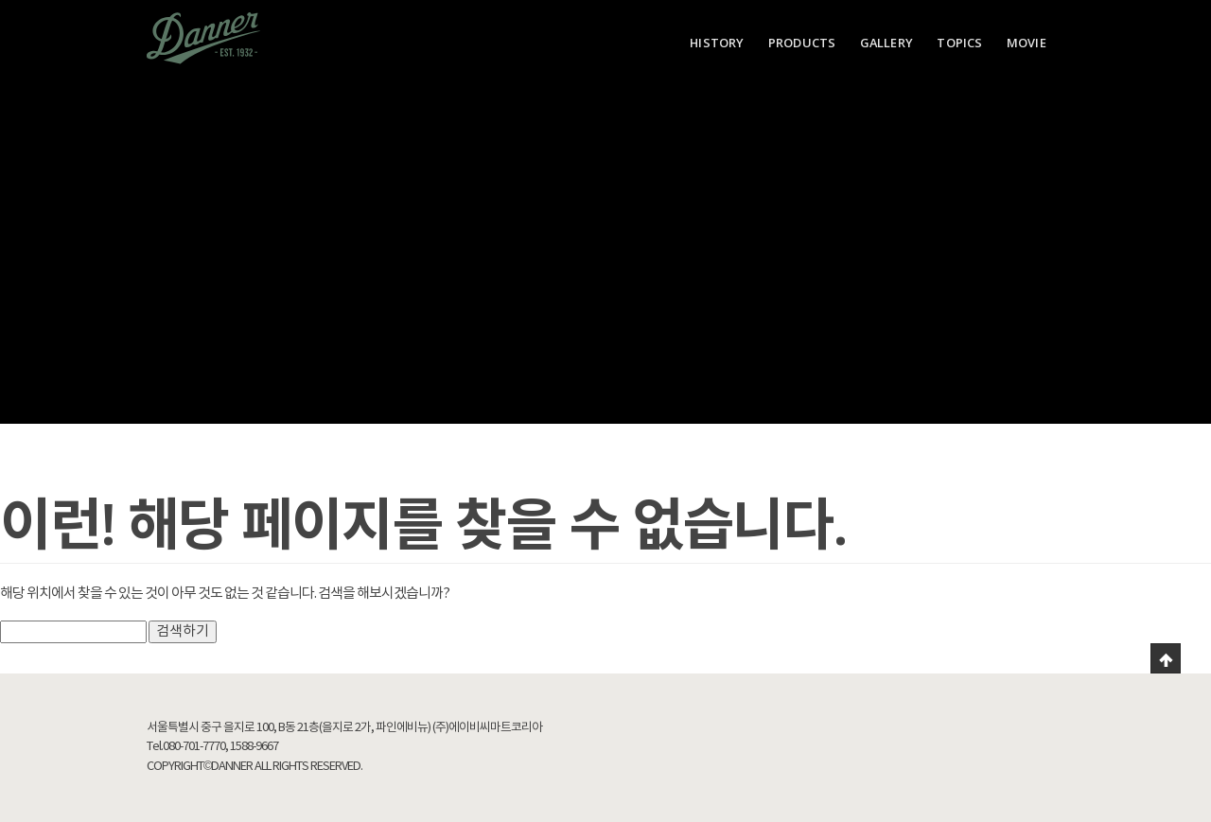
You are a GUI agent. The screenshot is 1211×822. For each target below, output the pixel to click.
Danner (203, 37)
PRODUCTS (801, 42)
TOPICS (959, 42)
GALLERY (886, 42)
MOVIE (1026, 42)
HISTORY (717, 42)
